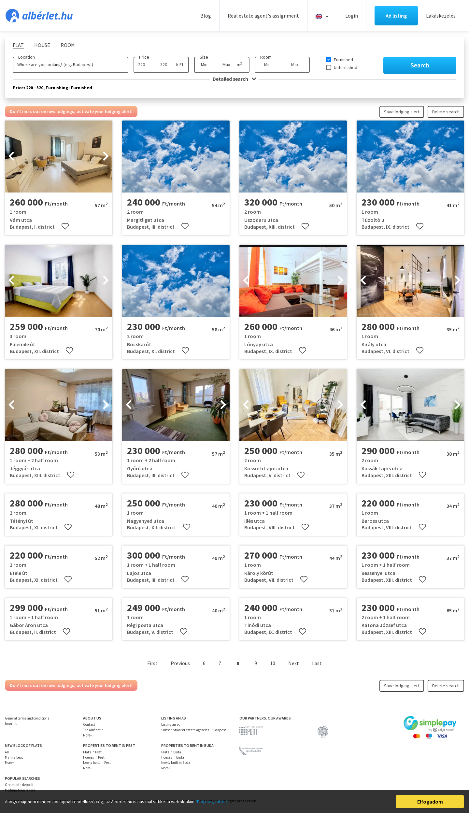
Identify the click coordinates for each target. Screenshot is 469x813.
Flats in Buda (171, 752)
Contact (89, 724)
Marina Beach (15, 757)
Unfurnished (345, 67)
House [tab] (42, 45)
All (7, 752)
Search (419, 65)
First (152, 663)
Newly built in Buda (175, 762)
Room (266, 57)
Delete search (446, 112)
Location (26, 57)
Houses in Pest (94, 757)
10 (272, 663)
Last (317, 663)
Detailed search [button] (234, 79)
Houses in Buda (172, 757)
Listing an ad (170, 724)
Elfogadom (430, 801)
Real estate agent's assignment (263, 15)
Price (144, 57)
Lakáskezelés (441, 15)
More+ (87, 735)
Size (204, 57)
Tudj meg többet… (214, 802)
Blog (205, 15)
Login (351, 15)
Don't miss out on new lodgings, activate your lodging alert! (71, 111)
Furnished (343, 60)
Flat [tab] (18, 45)
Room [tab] (68, 45)
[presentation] (11, 157)
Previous (180, 663)
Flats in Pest (92, 752)
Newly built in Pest (97, 762)
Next (293, 663)
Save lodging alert (401, 112)
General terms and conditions (27, 718)
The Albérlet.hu (94, 730)
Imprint (11, 723)
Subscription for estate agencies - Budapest (193, 730)
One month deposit (19, 784)
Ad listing (396, 15)
